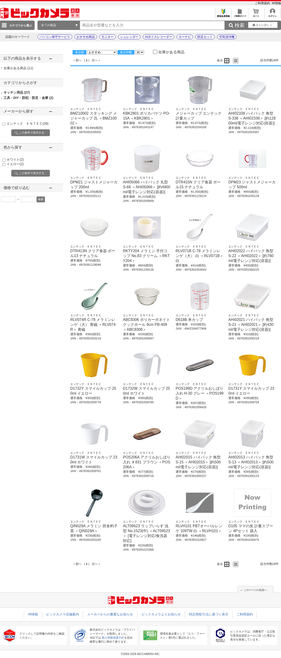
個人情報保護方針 (113, 637)
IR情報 (276, 3)
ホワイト (15, 159)
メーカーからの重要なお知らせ (110, 614)
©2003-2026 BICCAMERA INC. (140, 654)
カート (256, 14)
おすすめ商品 (86, 37)
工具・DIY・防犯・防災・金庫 (28, 98)
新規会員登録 (223, 14)
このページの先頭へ (255, 590)
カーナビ (185, 37)
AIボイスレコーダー (158, 37)
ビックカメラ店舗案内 (62, 614)
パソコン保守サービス (55, 37)
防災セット (205, 37)
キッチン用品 (17, 92)
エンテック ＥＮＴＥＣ (27, 123)
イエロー (15, 164)
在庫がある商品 (18, 68)
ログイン (272, 14)
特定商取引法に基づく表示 (208, 614)
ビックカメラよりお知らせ (161, 614)
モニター (107, 37)
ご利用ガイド (239, 14)
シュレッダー (129, 37)
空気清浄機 (226, 37)
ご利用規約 (263, 3)
